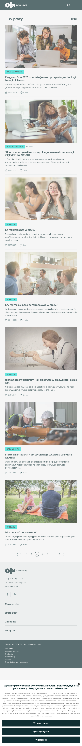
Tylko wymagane (41, 731)
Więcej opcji (41, 740)
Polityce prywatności (43, 716)
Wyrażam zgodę (41, 723)
